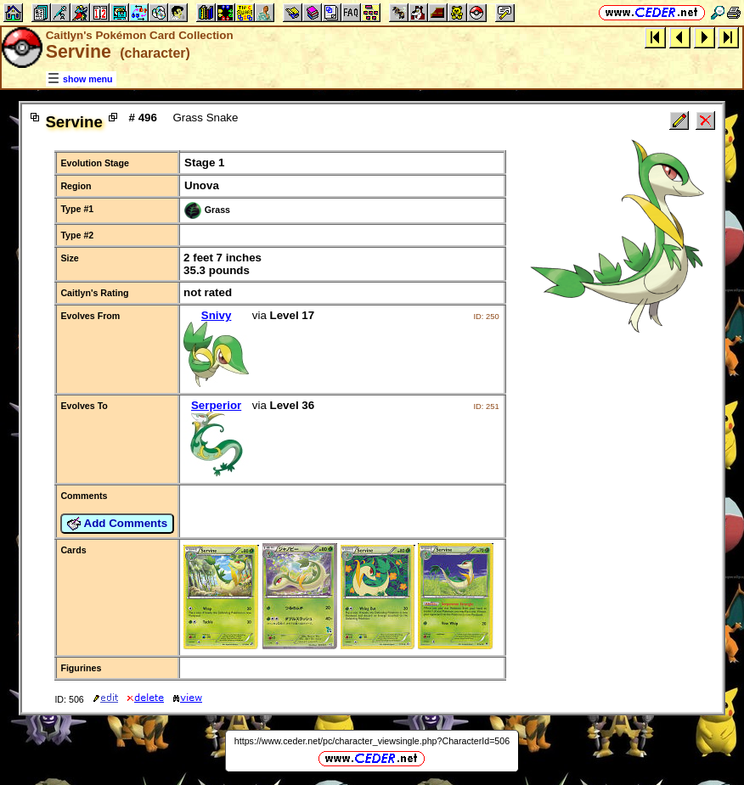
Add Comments (117, 523)
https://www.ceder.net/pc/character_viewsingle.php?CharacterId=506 (372, 741)
